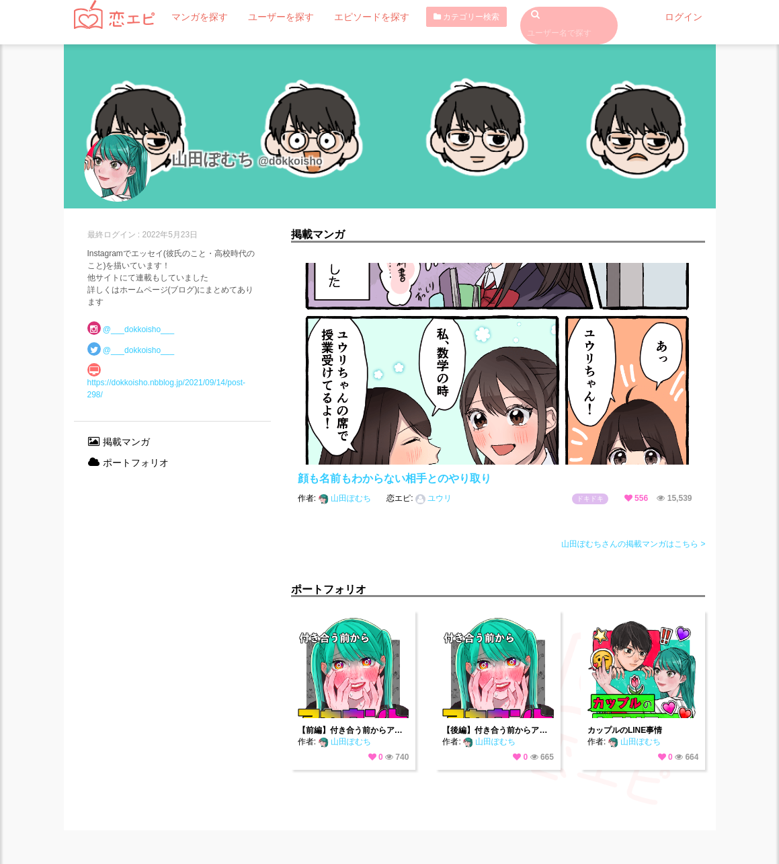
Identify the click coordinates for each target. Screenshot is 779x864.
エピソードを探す (349, 17)
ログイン (686, 17)
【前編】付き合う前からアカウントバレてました (353, 730)
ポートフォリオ (128, 462)
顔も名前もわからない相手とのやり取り (394, 478)
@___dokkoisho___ (138, 329)
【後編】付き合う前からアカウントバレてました (498, 730)
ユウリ (433, 498)
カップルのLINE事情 (624, 730)
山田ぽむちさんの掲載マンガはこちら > (633, 544)
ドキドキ (590, 498)
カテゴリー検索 (438, 17)
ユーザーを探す (268, 17)
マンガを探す (195, 17)
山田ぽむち (346, 498)
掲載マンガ (119, 441)
